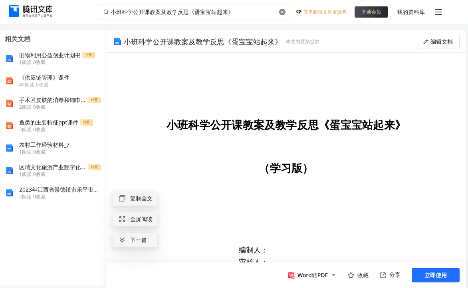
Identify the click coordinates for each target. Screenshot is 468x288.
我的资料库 (411, 12)
